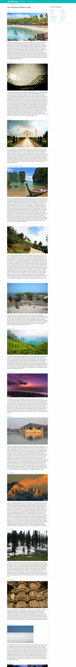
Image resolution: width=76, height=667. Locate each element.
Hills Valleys (62, 14)
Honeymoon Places (54, 16)
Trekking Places (53, 20)
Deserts (51, 12)
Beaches (62, 10)
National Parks (63, 16)
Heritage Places (63, 12)
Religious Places (53, 18)
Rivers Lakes (62, 18)
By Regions (22, 1)
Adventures (52, 10)
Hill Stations (52, 14)
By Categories (30, 1)
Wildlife (61, 20)
